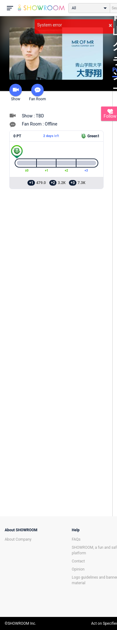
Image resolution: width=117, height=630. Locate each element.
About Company (18, 539)
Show (15, 92)
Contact (78, 561)
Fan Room (37, 92)
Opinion (78, 569)
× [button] (110, 25)
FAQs (76, 539)
